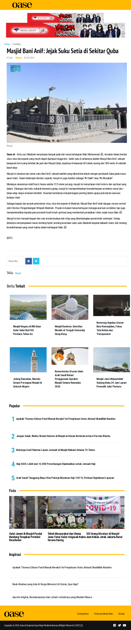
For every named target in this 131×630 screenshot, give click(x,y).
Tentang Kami (82, 613)
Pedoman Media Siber (103, 613)
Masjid (19, 57)
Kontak (121, 613)
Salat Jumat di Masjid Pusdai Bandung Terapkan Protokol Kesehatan (25, 537)
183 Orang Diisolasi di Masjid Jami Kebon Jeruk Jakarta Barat (104, 535)
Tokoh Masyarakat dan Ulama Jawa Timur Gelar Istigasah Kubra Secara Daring (67, 537)
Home (7, 44)
